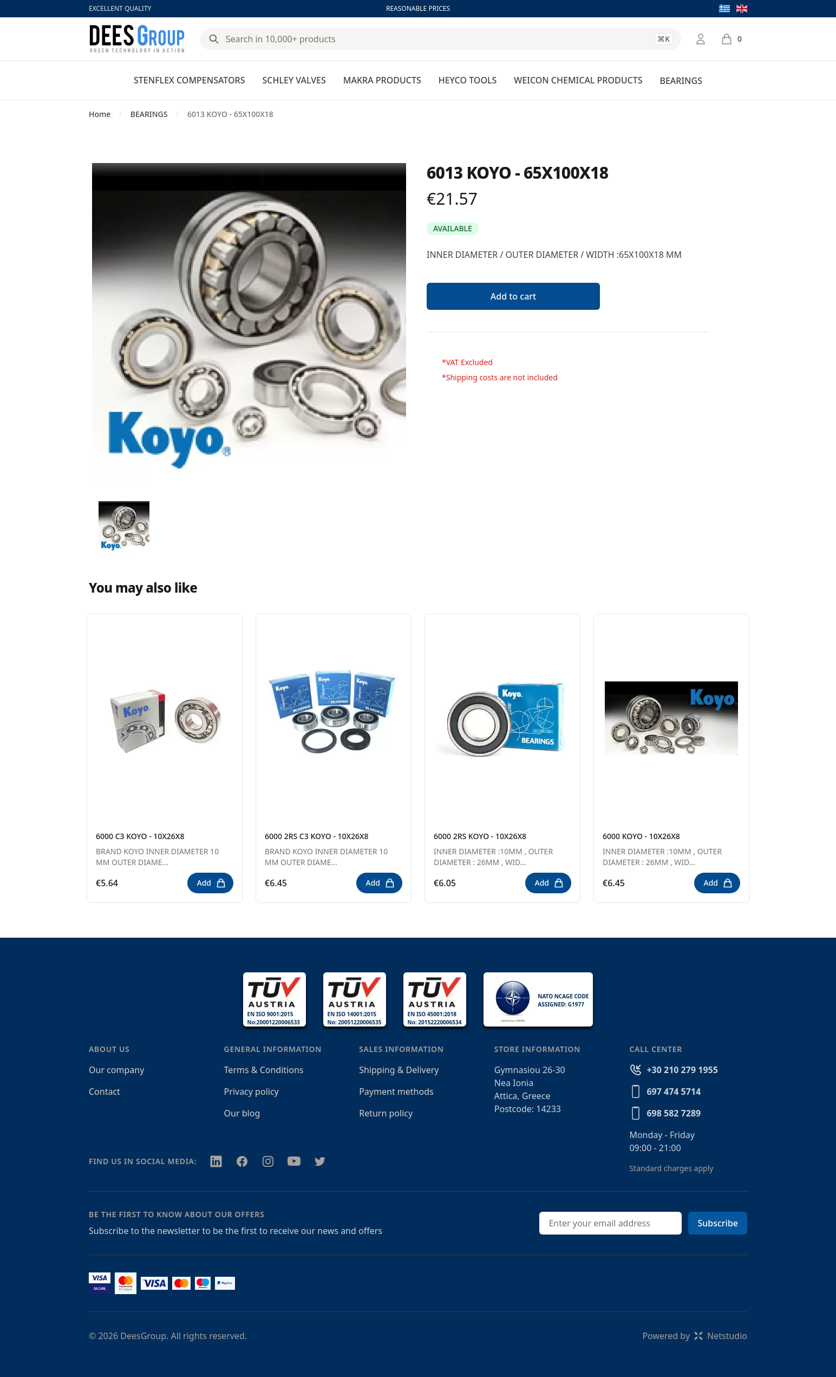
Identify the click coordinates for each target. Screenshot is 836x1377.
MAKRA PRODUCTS (382, 80)
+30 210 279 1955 (681, 1070)
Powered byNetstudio (694, 1336)
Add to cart (513, 296)
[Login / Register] (700, 39)
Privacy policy (251, 1091)
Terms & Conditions (264, 1070)
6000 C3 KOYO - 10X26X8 (140, 836)
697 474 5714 (673, 1091)
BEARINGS (680, 81)
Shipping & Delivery (399, 1070)
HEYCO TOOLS (468, 80)
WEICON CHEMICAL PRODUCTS (578, 80)
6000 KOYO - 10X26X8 (641, 836)
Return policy (386, 1113)
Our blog (242, 1113)
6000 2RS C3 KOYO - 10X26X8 (317, 836)
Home (99, 114)
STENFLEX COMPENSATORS (189, 80)
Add (211, 883)
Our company (116, 1070)
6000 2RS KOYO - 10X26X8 (480, 836)
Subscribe (717, 1223)
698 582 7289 (673, 1113)
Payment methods (396, 1091)
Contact (104, 1091)
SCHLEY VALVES (293, 80)
